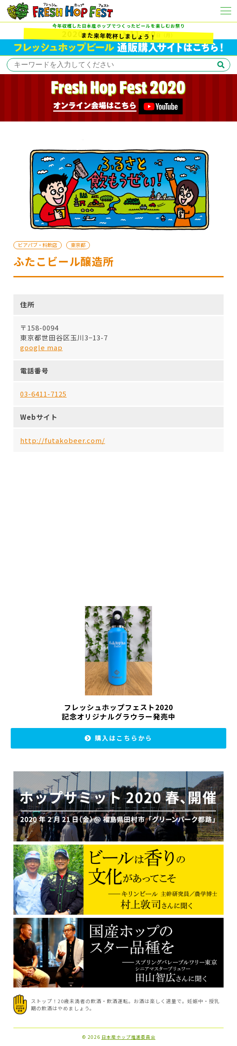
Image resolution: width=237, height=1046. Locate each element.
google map (41, 347)
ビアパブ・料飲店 (37, 244)
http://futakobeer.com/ (62, 440)
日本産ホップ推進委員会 (129, 1037)
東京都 (78, 244)
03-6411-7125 (43, 393)
